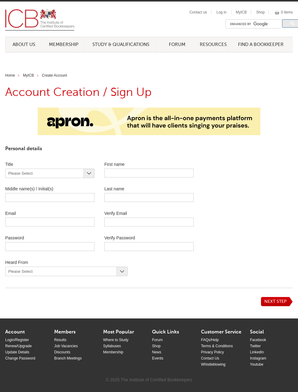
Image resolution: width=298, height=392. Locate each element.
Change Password (20, 358)
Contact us (198, 12)
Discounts (62, 352)
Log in (221, 12)
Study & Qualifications (120, 44)
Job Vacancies (66, 346)
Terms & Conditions (217, 346)
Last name (125, 188)
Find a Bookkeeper (261, 44)
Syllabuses (112, 346)
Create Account (54, 75)
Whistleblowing (213, 364)
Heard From (16, 262)
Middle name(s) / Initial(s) (29, 188)
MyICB (241, 12)
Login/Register (17, 340)
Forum (177, 44)
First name (125, 164)
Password (26, 237)
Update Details (17, 352)
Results (60, 340)
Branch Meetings (68, 358)
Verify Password (119, 237)
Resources (213, 44)
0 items (287, 12)
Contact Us (210, 358)
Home (10, 75)
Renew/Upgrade (18, 346)
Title (9, 164)
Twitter (255, 346)
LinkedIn (257, 352)
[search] (255, 24)
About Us (24, 44)
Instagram (258, 358)
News (156, 352)
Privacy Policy (212, 352)
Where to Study (116, 340)
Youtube (256, 364)
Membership (63, 44)
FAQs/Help (210, 340)
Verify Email (115, 213)
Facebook (258, 340)
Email (10, 213)
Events (157, 358)
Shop (260, 12)
